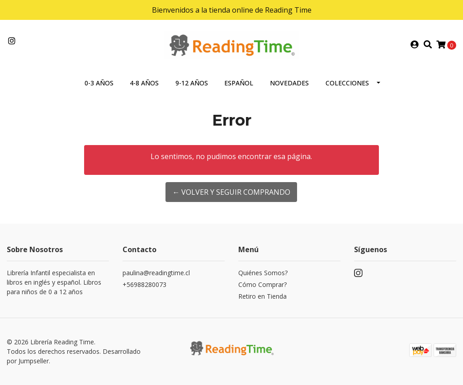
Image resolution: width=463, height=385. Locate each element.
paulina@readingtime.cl (156, 272)
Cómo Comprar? (262, 284)
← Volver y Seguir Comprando (231, 192)
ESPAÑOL (238, 83)
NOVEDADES (289, 83)
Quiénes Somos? (263, 272)
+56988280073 (144, 284)
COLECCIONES (347, 83)
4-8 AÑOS (144, 83)
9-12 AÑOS (191, 83)
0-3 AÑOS (99, 83)
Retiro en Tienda (262, 296)
